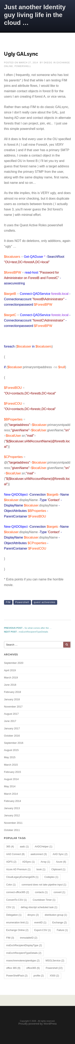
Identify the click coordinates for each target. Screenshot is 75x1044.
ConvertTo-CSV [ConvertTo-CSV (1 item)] (16, 899)
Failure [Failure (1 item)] (62, 930)
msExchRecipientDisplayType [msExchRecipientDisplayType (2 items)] (24, 945)
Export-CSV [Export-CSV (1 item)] (42, 930)
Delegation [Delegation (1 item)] (13, 915)
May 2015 (9, 757)
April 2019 (10, 670)
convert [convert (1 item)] (59, 892)
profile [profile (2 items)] (39, 975)
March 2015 (11, 764)
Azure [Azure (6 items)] (61, 861)
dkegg (48, 63)
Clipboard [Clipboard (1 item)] (58, 869)
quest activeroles (44, 602)
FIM (8, 602)
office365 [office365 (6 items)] (33, 968)
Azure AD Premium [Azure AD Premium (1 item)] (18, 869)
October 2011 (12, 830)
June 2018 (10, 684)
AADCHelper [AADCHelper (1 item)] (43, 846)
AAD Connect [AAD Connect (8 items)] (15, 854)
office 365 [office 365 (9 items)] (13, 968)
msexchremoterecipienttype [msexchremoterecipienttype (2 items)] (23, 960)
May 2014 (9, 786)
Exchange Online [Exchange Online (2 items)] (17, 930)
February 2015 (12, 771)
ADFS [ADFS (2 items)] (11, 861)
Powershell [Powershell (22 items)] (54, 968)
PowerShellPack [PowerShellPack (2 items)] (17, 975)
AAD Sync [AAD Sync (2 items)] (60, 854)
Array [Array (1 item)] (45, 861)
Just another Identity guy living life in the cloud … (35, 15)
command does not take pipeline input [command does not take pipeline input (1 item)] (44, 884)
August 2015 (11, 750)
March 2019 (11, 677)
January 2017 (12, 728)
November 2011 (13, 822)
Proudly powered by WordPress (37, 1023)
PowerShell (23, 66)
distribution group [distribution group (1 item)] (56, 915)
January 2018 (12, 699)
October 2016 (12, 735)
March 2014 (11, 793)
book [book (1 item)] (40, 869)
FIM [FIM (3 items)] (10, 937)
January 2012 (12, 815)
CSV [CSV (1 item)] (10, 907)
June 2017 (10, 721)
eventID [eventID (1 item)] (40, 922)
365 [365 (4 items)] (10, 846)
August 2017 (11, 713)
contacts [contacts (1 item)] (41, 892)
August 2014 (11, 779)
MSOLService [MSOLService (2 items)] (55, 960)
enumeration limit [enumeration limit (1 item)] (17, 922)
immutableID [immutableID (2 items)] (28, 937)
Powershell (22, 602)
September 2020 (13, 662)
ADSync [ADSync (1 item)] (28, 861)
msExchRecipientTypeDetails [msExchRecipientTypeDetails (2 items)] (23, 953)
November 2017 (13, 706)
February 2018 (12, 691)
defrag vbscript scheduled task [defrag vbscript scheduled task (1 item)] (39, 907)
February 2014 (12, 800)
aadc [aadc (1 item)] (24, 846)
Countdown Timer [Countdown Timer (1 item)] (44, 899)
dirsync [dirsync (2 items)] (33, 915)
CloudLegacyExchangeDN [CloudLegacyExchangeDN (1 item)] (22, 877)
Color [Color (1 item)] (11, 884)
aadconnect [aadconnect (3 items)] (39, 854)
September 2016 (13, 742)
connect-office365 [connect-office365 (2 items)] (17, 892)
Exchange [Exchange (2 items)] (59, 922)
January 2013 (12, 808)
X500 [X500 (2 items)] (54, 975)
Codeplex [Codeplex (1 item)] (51, 877)
